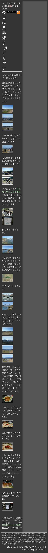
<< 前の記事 (7, 6)
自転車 (10, 75)
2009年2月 (15, 3)
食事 (16, 75)
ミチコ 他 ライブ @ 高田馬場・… (6, 523)
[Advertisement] (34, 40)
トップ (5, 3)
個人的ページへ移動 (11, 525)
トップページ (12, 518)
